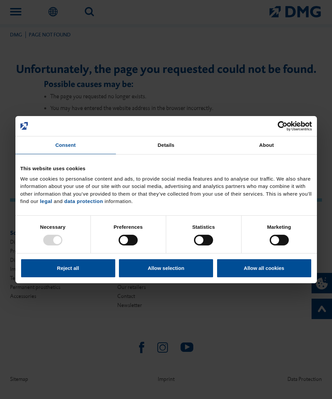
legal (46, 201)
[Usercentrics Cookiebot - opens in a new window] (282, 126)
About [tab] (266, 144)
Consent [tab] (65, 144)
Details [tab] (166, 144)
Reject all (68, 268)
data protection (83, 201)
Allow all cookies (264, 268)
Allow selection (166, 268)
